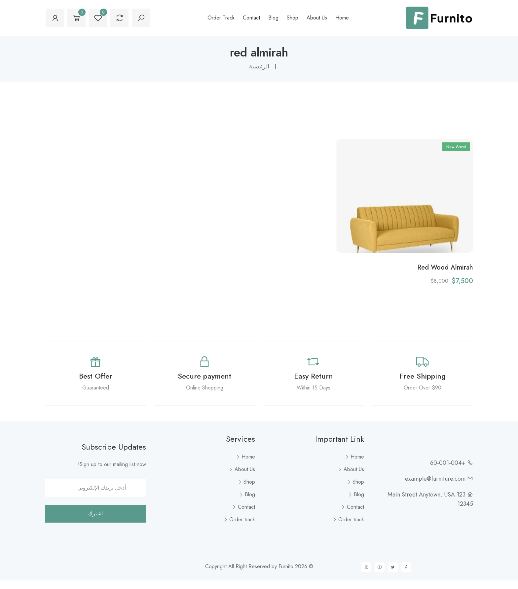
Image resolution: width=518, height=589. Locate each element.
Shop (292, 17)
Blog (273, 17)
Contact (251, 17)
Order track (221, 17)
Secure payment (204, 376)
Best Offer (95, 376)
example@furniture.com (435, 478)
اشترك (95, 513)
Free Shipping (422, 376)
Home (342, 17)
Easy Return (313, 376)
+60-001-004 (447, 463)
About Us (317, 17)
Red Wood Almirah (445, 267)
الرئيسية (259, 66)
